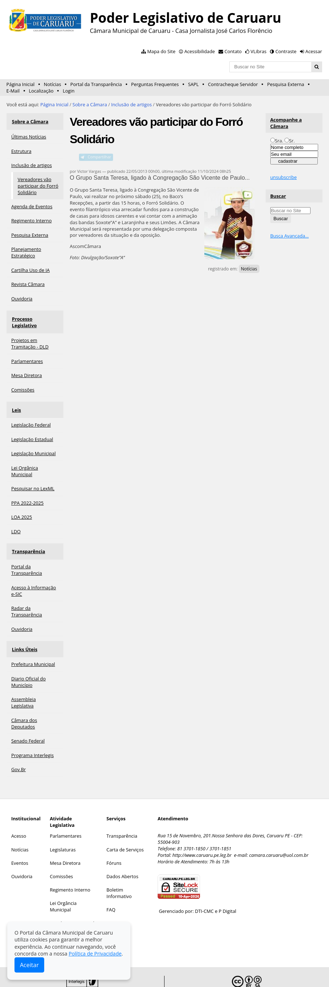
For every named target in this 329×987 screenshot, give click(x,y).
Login (68, 90)
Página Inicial (21, 84)
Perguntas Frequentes (155, 84)
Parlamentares (65, 812)
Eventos (19, 839)
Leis (15, 395)
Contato (233, 51)
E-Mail (13, 90)
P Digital (227, 887)
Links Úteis (24, 627)
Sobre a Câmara (89, 104)
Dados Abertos (122, 853)
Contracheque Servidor (233, 84)
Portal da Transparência (96, 84)
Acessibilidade (199, 51)
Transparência (28, 533)
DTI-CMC (204, 887)
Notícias (52, 84)
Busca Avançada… (289, 235)
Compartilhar (99, 156)
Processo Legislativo (34, 313)
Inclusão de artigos (131, 104)
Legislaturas (62, 825)
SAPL (193, 84)
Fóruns (114, 839)
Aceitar (29, 965)
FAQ (111, 886)
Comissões (61, 853)
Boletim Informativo (119, 869)
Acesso (18, 812)
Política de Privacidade (94, 953)
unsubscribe (283, 177)
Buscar (278, 196)
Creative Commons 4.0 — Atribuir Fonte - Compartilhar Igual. (254, 972)
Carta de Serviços (125, 825)
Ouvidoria (22, 853)
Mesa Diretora (65, 839)
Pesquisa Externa (285, 84)
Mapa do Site (161, 51)
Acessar (313, 51)
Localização (41, 90)
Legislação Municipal (72, 899)
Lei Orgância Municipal (63, 882)
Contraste (285, 51)
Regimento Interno (70, 866)
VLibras (259, 51)
